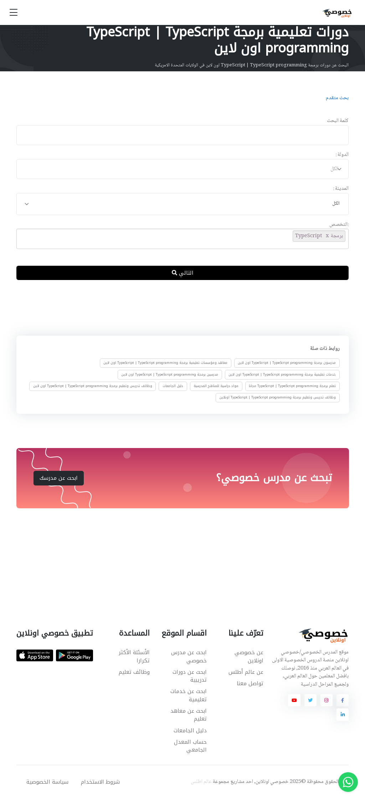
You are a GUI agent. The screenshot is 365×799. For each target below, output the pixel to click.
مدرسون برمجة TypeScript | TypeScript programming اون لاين (287, 363)
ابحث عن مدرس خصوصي (189, 656)
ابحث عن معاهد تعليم (188, 715)
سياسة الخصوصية (47, 782)
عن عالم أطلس (245, 672)
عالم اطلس (201, 782)
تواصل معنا (250, 683)
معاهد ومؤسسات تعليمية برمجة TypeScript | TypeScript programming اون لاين (165, 363)
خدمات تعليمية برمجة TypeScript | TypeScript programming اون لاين (282, 374)
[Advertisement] (177, 309)
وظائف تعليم (134, 672)
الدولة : (342, 155)
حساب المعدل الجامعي (190, 746)
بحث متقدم (337, 98)
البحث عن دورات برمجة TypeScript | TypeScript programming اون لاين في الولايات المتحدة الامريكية (252, 65)
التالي (183, 273)
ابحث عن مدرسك (59, 478)
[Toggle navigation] (13, 13)
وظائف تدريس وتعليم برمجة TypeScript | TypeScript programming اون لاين (92, 386)
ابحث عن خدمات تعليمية (188, 695)
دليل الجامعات (173, 386)
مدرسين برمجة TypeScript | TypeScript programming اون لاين (169, 374)
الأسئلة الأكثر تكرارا (134, 656)
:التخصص (339, 225)
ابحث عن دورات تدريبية (190, 676)
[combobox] (183, 169)
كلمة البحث (338, 121)
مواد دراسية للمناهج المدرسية (216, 386)
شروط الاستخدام (100, 782)
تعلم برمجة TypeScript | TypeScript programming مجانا (292, 386)
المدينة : (341, 189)
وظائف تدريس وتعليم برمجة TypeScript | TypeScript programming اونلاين (277, 397)
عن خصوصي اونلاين (249, 656)
